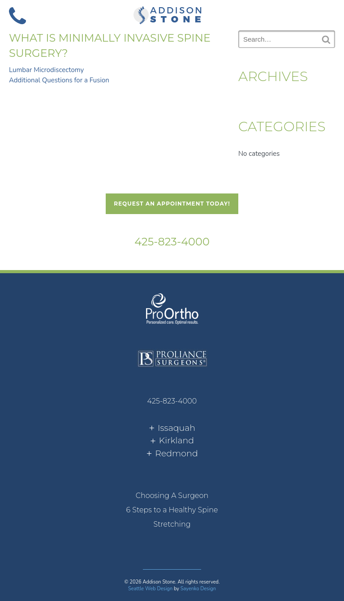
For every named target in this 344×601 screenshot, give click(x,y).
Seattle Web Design (150, 588)
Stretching (171, 524)
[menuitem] (172, 496)
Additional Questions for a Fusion (59, 80)
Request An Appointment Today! (172, 203)
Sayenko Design (198, 588)
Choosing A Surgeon (172, 495)
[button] (326, 14)
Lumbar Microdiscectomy (46, 69)
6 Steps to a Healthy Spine (172, 510)
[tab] (172, 428)
